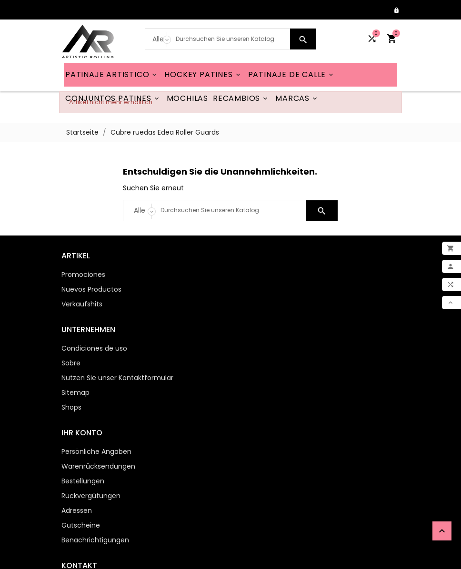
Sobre (247, 289)
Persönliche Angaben (94, 378)
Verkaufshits (79, 304)
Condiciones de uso (270, 275)
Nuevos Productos (89, 289)
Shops (248, 334)
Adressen (74, 437)
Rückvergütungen (88, 422)
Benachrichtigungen (93, 466)
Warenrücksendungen (96, 393)
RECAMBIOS (241, 98)
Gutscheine (78, 452)
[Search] (231, 39)
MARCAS (297, 98)
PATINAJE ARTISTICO (111, 75)
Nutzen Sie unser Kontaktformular (294, 304)
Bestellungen (80, 407)
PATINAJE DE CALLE (291, 75)
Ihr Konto (79, 359)
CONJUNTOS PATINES (112, 98)
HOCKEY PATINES (202, 75)
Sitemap (252, 319)
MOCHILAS (187, 98)
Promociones (81, 275)
